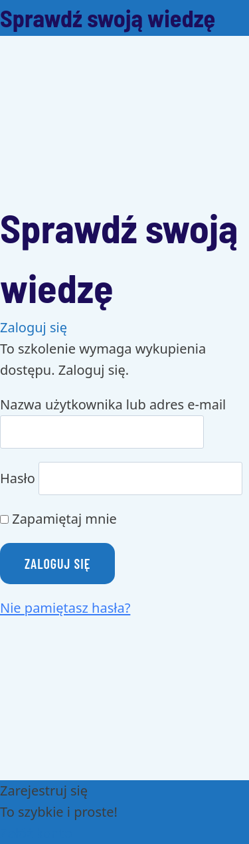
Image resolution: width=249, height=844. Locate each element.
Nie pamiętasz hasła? (65, 608)
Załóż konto (36, 833)
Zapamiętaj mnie (58, 519)
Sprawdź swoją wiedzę (107, 17)
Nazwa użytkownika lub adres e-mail (113, 404)
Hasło (17, 478)
